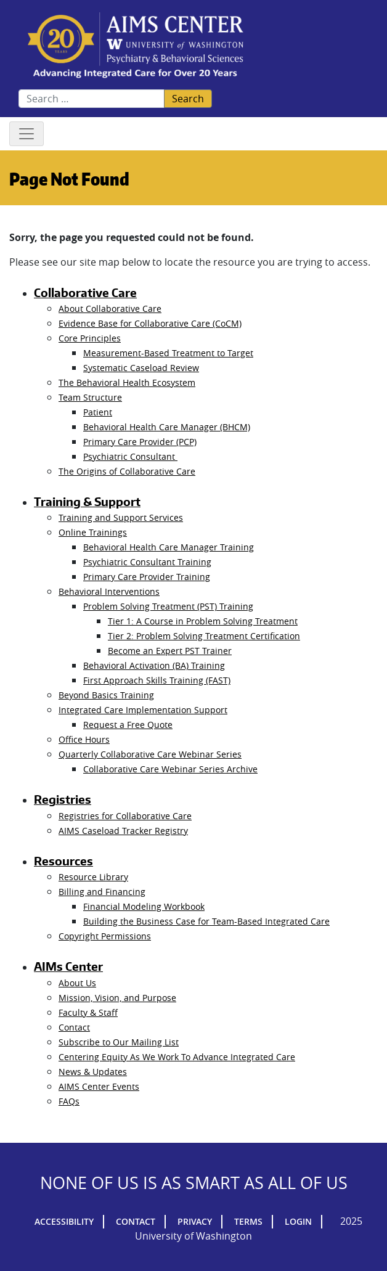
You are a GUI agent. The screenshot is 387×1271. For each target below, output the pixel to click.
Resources (63, 861)
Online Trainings (93, 532)
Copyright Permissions (105, 936)
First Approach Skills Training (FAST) (156, 680)
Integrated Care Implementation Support (143, 710)
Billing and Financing (102, 891)
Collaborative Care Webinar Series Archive (170, 769)
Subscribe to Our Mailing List (119, 1042)
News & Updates (93, 1071)
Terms (248, 1221)
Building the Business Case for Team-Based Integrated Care (206, 921)
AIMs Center (68, 966)
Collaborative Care (85, 293)
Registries (62, 799)
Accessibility (64, 1221)
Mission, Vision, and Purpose (117, 997)
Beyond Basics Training (106, 695)
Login (298, 1221)
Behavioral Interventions (109, 591)
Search (188, 98)
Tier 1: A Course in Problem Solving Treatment (203, 621)
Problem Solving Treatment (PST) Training (168, 606)
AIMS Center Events (99, 1086)
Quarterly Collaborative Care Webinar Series (150, 754)
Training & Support (87, 502)
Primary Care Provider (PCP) (140, 442)
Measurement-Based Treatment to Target (168, 353)
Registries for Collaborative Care (125, 816)
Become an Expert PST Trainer (170, 650)
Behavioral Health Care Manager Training (168, 547)
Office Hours (84, 739)
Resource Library (93, 877)
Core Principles (90, 338)
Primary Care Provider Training (146, 576)
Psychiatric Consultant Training (147, 562)
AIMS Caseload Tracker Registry (123, 830)
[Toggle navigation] (26, 133)
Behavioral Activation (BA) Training (154, 665)
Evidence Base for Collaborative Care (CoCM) (150, 323)
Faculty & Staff (88, 1012)
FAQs (69, 1101)
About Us (77, 983)
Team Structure (90, 397)
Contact (74, 1027)
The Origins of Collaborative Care (127, 471)
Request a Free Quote (128, 724)
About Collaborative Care (110, 308)
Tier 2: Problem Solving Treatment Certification (204, 636)
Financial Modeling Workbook (144, 906)
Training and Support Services (121, 517)
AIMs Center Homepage (135, 46)
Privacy (194, 1221)
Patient (97, 412)
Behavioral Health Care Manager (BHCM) (166, 427)
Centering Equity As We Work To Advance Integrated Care (177, 1057)
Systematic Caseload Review (141, 368)
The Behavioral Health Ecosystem (127, 382)
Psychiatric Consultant (130, 456)
